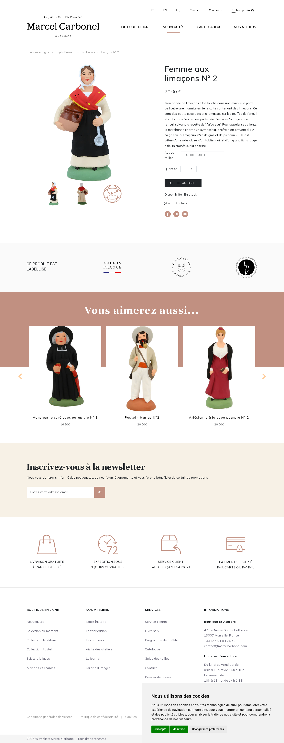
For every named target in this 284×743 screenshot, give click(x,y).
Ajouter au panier (183, 183)
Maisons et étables (41, 668)
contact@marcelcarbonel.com (225, 646)
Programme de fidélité (161, 640)
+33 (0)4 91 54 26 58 (174, 567)
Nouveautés (173, 27)
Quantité (171, 169)
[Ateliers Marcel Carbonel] (63, 26)
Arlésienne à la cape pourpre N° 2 (219, 417)
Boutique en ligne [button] (135, 27)
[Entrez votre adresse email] (60, 492)
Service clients (156, 622)
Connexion (215, 10)
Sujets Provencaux (68, 52)
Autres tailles (169, 155)
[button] (176, 10)
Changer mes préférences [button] (208, 729)
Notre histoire (96, 622)
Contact (195, 10)
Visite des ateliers (99, 649)
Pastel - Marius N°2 (142, 417)
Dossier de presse (158, 677)
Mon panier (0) (243, 10)
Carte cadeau (209, 27)
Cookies (131, 717)
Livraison (152, 631)
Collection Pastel (39, 649)
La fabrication (96, 631)
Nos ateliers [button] (245, 27)
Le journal (93, 658)
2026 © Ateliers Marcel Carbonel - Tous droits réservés (66, 739)
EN (165, 10)
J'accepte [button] (160, 729)
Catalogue (152, 649)
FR (153, 10)
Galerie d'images (98, 668)
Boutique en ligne (38, 52)
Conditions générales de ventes (49, 717)
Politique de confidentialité (99, 717)
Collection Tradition (41, 640)
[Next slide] (263, 376)
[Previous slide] (20, 376)
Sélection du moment (43, 631)
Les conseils (95, 640)
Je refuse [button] (179, 729)
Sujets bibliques (38, 658)
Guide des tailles (178, 203)
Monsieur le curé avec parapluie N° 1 (65, 417)
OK (100, 492)
